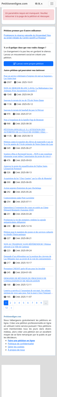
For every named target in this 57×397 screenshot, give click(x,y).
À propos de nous (16, 349)
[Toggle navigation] (51, 3)
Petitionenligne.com (15, 3)
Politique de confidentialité (21, 343)
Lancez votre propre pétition (28, 63)
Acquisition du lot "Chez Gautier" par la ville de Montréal (28, 178)
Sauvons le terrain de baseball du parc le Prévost (24, 110)
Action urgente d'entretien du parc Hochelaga (22, 188)
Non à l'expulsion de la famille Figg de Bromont (24, 120)
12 (6, 307)
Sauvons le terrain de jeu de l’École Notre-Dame (24, 100)
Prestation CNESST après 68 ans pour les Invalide (24, 269)
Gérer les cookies (16, 346)
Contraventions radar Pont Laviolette (19, 198)
